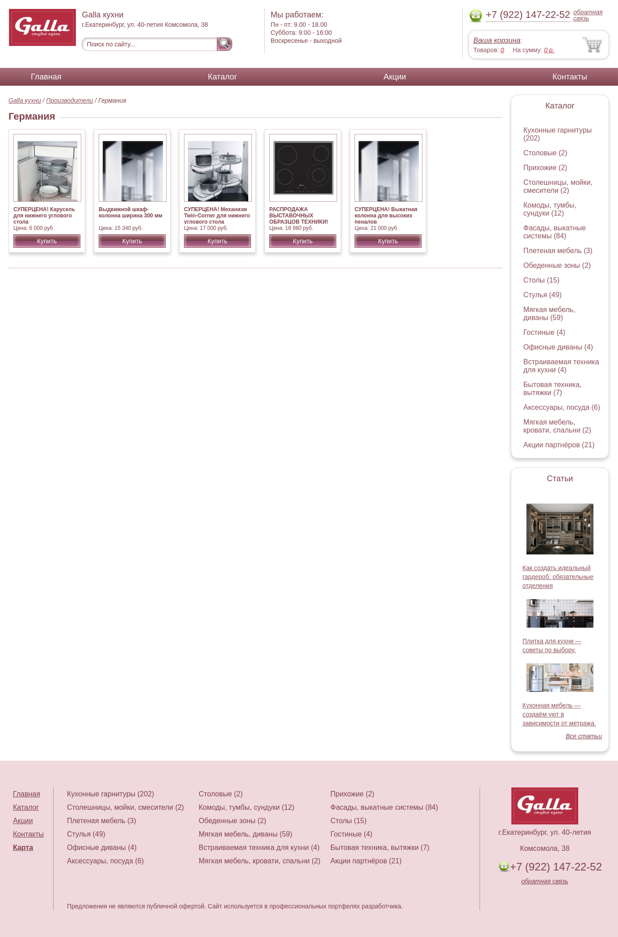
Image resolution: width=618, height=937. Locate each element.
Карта (23, 847)
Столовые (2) (545, 153)
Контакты (569, 76)
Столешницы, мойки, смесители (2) (558, 186)
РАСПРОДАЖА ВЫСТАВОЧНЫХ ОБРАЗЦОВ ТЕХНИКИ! (298, 215)
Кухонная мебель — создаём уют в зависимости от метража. (559, 714)
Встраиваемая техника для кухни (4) (561, 366)
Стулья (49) (542, 295)
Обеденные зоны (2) (557, 265)
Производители (69, 100)
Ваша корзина (496, 40)
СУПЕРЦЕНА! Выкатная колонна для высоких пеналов (386, 215)
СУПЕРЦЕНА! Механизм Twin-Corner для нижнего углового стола (217, 215)
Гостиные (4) (544, 332)
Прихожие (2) (545, 167)
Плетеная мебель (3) (558, 250)
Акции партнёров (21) (559, 445)
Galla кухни (24, 100)
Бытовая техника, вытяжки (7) (552, 388)
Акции (395, 76)
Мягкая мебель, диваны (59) (549, 313)
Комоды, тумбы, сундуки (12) (549, 209)
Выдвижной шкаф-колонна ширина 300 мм (131, 212)
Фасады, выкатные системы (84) (554, 232)
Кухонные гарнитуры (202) (110, 794)
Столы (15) (541, 280)
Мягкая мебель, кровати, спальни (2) (557, 426)
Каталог (222, 76)
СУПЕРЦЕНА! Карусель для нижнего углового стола (44, 215)
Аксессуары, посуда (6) (561, 407)
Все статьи (584, 736)
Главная (46, 76)
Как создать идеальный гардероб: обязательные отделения (557, 576)
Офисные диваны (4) (558, 347)
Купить (47, 241)
